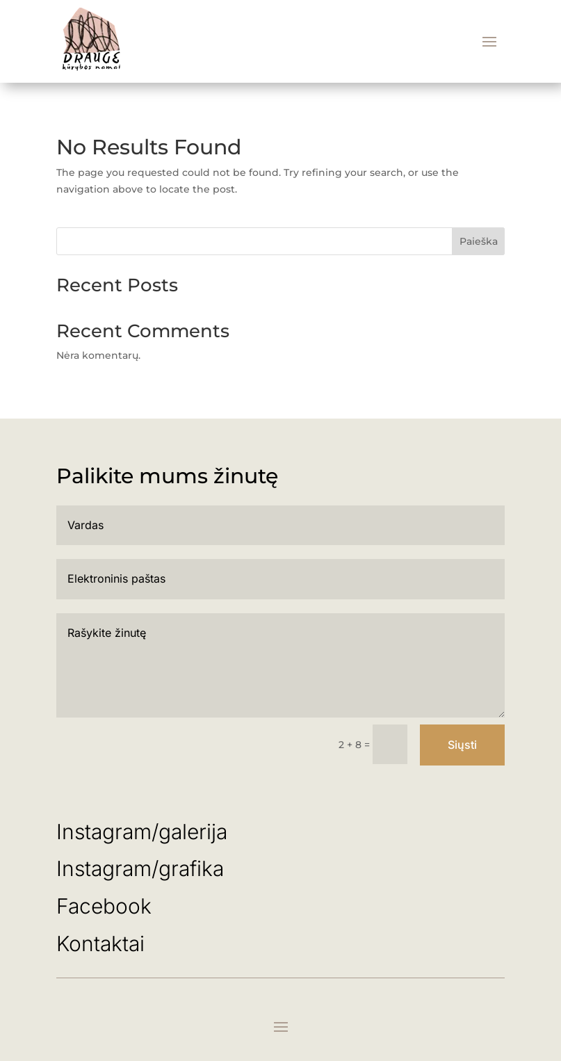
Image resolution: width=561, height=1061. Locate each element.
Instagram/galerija (144, 831)
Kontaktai (100, 943)
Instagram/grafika (140, 868)
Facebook (104, 905)
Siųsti (462, 745)
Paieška (479, 241)
